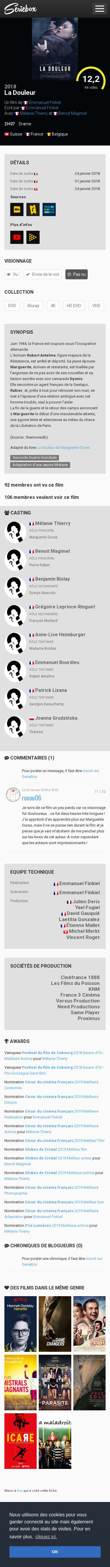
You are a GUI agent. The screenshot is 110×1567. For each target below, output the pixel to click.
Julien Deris (86, 901)
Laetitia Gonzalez (79, 919)
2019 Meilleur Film (64, 1140)
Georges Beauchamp (46, 704)
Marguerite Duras (43, 537)
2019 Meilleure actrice (59, 1173)
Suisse (13, 134)
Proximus (89, 1018)
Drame (25, 124)
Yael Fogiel (87, 907)
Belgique (57, 134)
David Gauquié (83, 913)
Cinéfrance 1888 (80, 977)
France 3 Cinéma (80, 995)
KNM (94, 989)
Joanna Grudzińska (56, 718)
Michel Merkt (84, 931)
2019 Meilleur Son (64, 1202)
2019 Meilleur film (56, 1149)
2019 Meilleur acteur (58, 1158)
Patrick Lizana (51, 690)
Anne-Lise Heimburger (60, 634)
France (34, 134)
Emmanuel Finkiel (45, 102)
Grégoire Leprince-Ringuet (65, 607)
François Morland (43, 621)
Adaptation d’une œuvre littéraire (40, 465)
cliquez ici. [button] (46, 1536)
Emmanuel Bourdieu (57, 662)
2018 (10, 86)
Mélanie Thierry (34, 113)
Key (20, 1491)
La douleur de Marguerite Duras (63, 447)
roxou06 (31, 797)
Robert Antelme (42, 676)
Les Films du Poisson (75, 983)
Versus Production (78, 1001)
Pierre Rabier (39, 565)
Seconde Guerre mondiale (35, 457)
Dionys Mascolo (42, 593)
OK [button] (55, 1551)
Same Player (85, 1012)
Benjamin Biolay (52, 579)
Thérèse (36, 732)
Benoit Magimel (72, 113)
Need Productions (78, 1007)
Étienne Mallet (83, 925)
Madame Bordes (42, 648)
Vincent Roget (83, 937)
